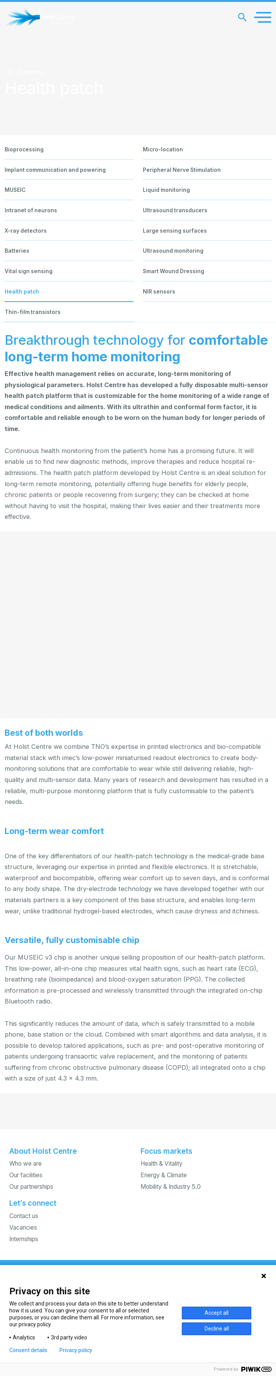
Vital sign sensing (28, 271)
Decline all (217, 1329)
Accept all (217, 1313)
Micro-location (163, 149)
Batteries (17, 251)
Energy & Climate (164, 1175)
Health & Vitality (162, 1163)
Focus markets (166, 1151)
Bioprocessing (24, 149)
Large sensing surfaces (175, 231)
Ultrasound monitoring (173, 251)
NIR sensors (159, 292)
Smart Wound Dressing (173, 271)
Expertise (31, 72)
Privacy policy (75, 1350)
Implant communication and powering (55, 170)
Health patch (22, 292)
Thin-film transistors (33, 312)
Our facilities (25, 1175)
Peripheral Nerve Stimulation (182, 170)
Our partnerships (31, 1187)
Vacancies (23, 1227)
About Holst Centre (43, 1151)
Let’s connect (32, 1203)
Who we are (25, 1163)
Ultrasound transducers (175, 210)
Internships (23, 1239)
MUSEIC (15, 190)
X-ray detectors (26, 231)
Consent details (28, 1350)
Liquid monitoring (166, 190)
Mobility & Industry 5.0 (171, 1187)
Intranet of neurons (31, 210)
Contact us (23, 1216)
